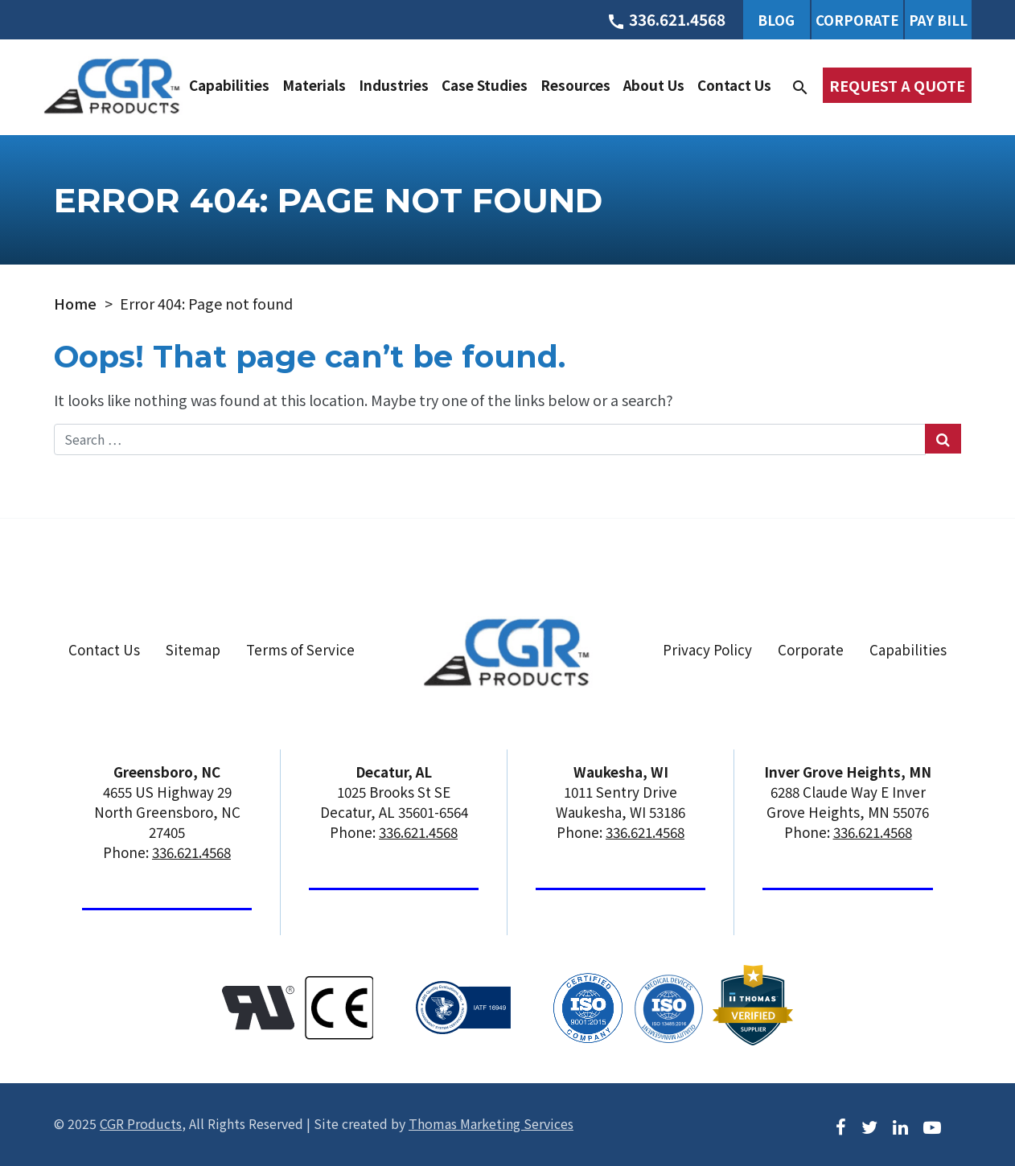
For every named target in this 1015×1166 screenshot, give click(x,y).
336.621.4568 (191, 852)
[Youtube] (932, 1125)
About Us (653, 85)
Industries (394, 85)
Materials (314, 85)
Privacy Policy (707, 649)
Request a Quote (897, 85)
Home (75, 303)
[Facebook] (841, 1125)
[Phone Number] (665, 19)
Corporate (857, 20)
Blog (776, 20)
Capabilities (229, 85)
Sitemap (193, 649)
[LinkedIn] (900, 1125)
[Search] (800, 85)
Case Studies (485, 85)
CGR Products (141, 1123)
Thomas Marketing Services (491, 1123)
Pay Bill (938, 20)
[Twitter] (869, 1125)
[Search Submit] (942, 439)
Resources (575, 85)
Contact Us (734, 85)
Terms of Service (300, 649)
